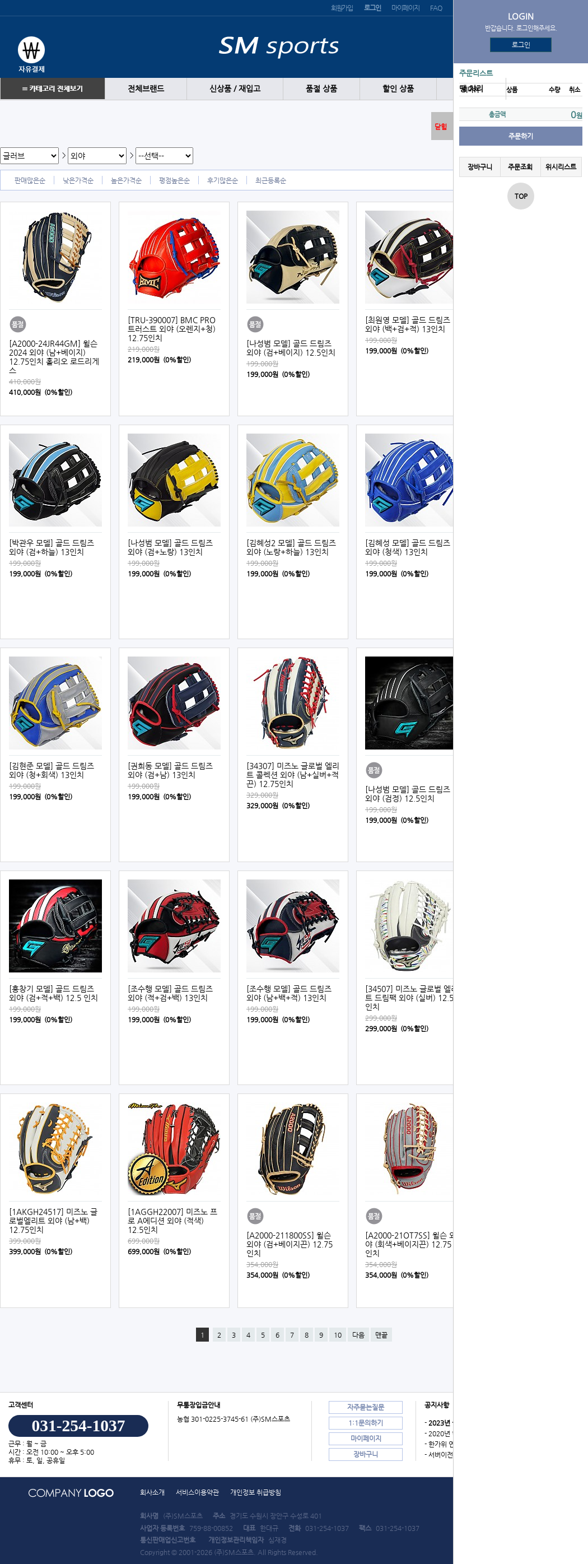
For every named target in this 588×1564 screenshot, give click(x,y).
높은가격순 (126, 180)
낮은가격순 (78, 180)
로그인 (521, 45)
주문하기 (520, 136)
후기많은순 (222, 180)
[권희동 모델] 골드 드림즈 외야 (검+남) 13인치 (170, 770)
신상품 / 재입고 (234, 89)
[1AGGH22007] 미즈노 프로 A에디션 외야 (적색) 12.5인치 (172, 1220)
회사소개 (152, 1492)
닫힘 (441, 127)
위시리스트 (560, 167)
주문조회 (520, 167)
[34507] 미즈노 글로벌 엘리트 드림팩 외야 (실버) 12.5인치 (411, 997)
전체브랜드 (146, 89)
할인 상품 (398, 89)
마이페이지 (405, 8)
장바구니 (480, 167)
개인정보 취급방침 (255, 1492)
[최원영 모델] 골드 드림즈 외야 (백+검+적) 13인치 (407, 324)
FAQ (435, 8)
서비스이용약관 (197, 1492)
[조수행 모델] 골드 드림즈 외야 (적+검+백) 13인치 (170, 993)
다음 (358, 1335)
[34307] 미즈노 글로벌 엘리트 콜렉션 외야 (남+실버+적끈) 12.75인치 (292, 774)
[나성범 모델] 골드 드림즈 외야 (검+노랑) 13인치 (170, 547)
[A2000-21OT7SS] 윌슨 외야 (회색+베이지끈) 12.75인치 (410, 1244)
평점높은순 (174, 180)
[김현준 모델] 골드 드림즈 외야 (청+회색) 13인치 (51, 770)
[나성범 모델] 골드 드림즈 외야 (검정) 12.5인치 (407, 794)
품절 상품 (321, 89)
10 (338, 1335)
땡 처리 (471, 89)
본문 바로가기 (0, 0)
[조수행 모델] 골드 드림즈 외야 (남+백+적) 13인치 (289, 993)
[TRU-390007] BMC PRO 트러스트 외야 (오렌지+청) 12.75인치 (172, 328)
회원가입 (342, 8)
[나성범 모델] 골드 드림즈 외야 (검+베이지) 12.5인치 (290, 348)
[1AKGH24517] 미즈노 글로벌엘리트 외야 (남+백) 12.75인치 (53, 1220)
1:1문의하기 (365, 1423)
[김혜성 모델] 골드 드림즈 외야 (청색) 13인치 (407, 547)
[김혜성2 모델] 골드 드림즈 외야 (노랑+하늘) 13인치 (291, 547)
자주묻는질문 (365, 1407)
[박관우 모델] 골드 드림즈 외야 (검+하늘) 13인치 (51, 547)
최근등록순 (270, 180)
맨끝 (381, 1335)
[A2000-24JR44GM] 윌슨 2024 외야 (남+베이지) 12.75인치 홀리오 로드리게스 (54, 357)
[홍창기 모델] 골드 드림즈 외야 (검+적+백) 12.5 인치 (53, 993)
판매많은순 (30, 180)
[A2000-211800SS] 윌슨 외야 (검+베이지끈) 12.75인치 (289, 1244)
